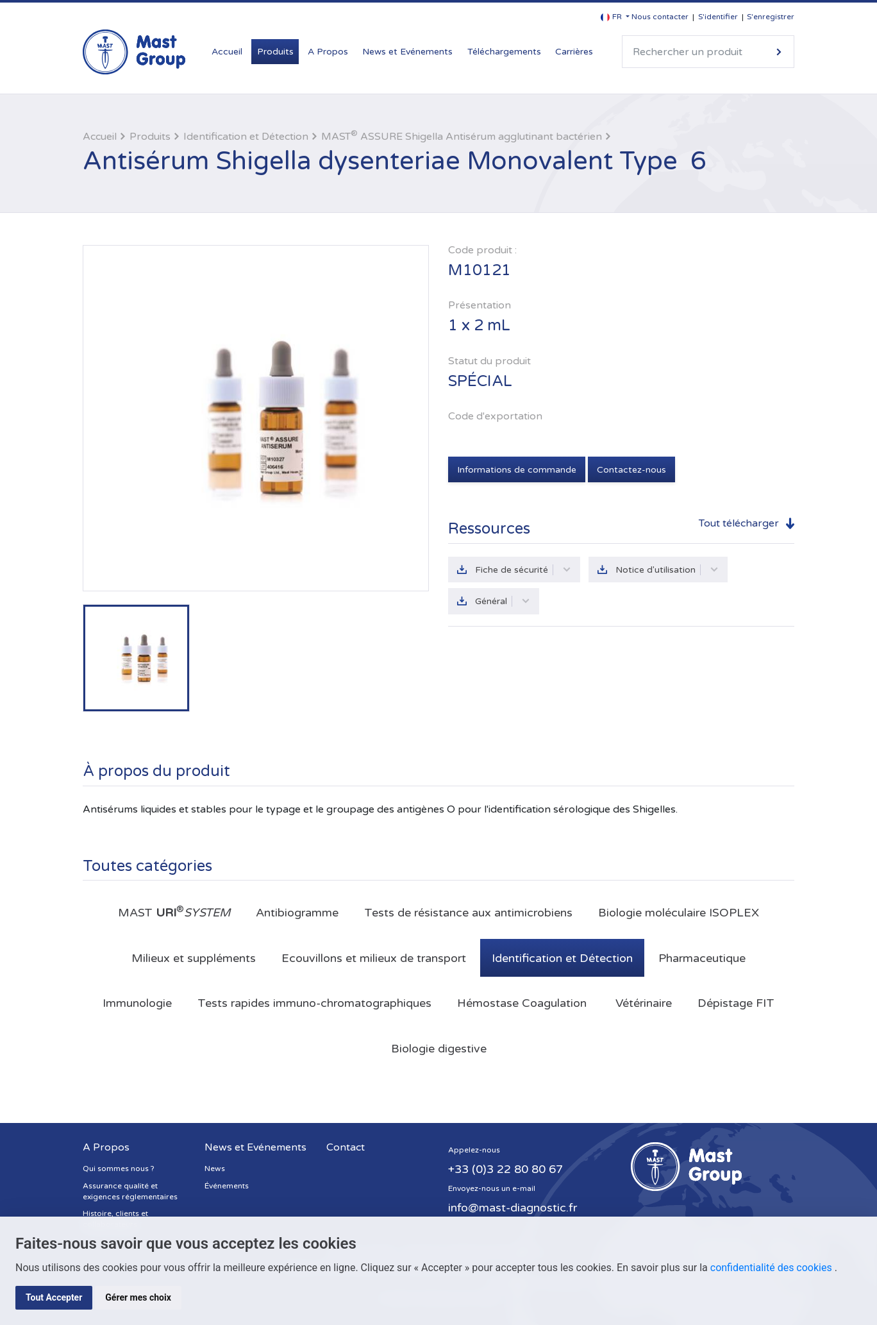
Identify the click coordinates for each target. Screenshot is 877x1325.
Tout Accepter (54, 1297)
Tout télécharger (739, 523)
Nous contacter (660, 16)
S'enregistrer (770, 16)
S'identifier (718, 16)
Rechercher (779, 51)
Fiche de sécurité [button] (523, 569)
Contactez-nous (631, 469)
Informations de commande (516, 469)
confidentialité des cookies (772, 1268)
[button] (615, 17)
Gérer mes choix (138, 1297)
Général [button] (502, 601)
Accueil (227, 51)
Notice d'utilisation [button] (667, 569)
